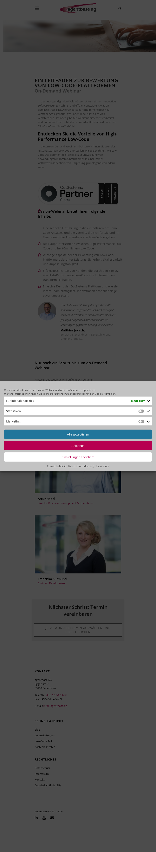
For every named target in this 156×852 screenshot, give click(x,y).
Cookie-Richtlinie (56, 466)
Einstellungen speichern (77, 457)
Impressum (102, 466)
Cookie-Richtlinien (105, 393)
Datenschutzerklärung (68, 393)
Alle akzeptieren (78, 434)
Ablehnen (77, 445)
